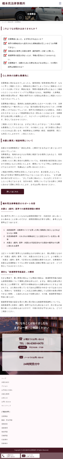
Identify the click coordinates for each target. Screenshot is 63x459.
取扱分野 (10, 22)
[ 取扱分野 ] (6, 412)
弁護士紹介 (5, 382)
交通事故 (5, 416)
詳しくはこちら (12, 191)
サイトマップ (6, 406)
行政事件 (5, 440)
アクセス (5, 386)
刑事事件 (5, 443)
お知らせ (5, 398)
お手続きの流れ (7, 390)
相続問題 (5, 432)
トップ (4, 22)
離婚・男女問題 (7, 420)
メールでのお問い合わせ (30, 455)
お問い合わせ (6, 402)
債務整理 (5, 428)
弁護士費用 (5, 394)
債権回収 (5, 424)
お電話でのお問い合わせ (11, 455)
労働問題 (5, 436)
